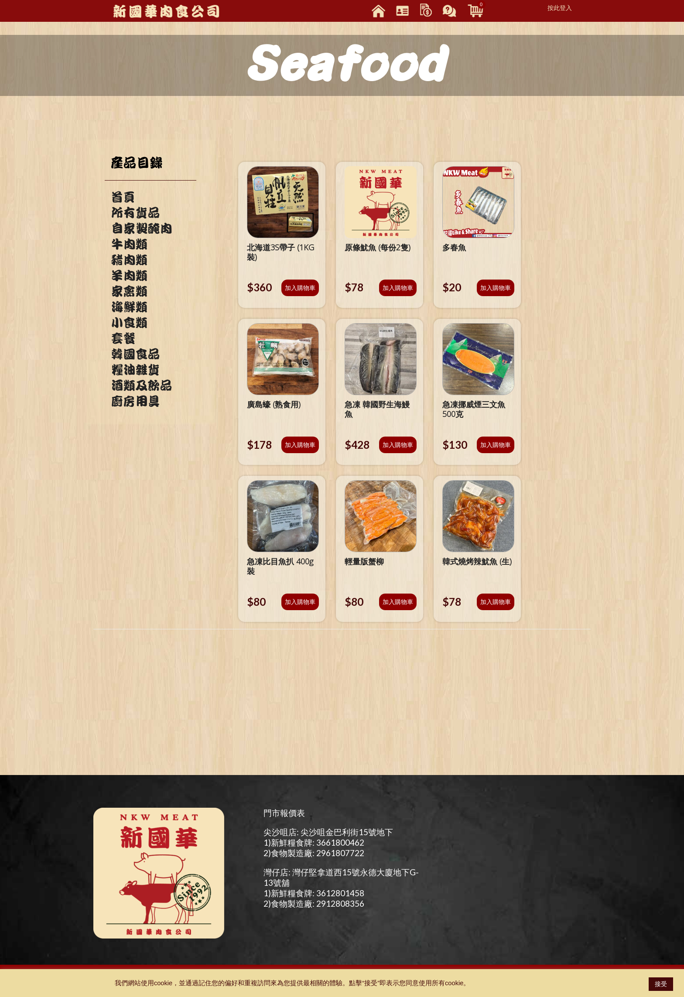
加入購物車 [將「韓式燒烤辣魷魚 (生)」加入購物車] (495, 602)
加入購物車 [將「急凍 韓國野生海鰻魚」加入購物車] (398, 444)
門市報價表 (284, 813)
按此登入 (559, 7)
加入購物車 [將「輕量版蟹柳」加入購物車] (398, 602)
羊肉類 (129, 276)
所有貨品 (135, 213)
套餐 (123, 338)
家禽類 (129, 291)
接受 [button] (661, 983)
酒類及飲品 (141, 385)
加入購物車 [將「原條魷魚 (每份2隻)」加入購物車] (398, 287)
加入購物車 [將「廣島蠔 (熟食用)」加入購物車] (300, 444)
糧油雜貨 (135, 370)
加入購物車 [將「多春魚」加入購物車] (495, 287)
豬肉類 (129, 260)
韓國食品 (135, 354)
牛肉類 (129, 244)
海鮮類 (129, 307)
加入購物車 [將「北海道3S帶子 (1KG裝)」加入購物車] (300, 287)
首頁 (123, 197)
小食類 (129, 323)
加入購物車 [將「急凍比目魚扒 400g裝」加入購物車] (300, 602)
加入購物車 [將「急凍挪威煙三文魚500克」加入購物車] (495, 444)
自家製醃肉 (141, 228)
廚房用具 (135, 401)
